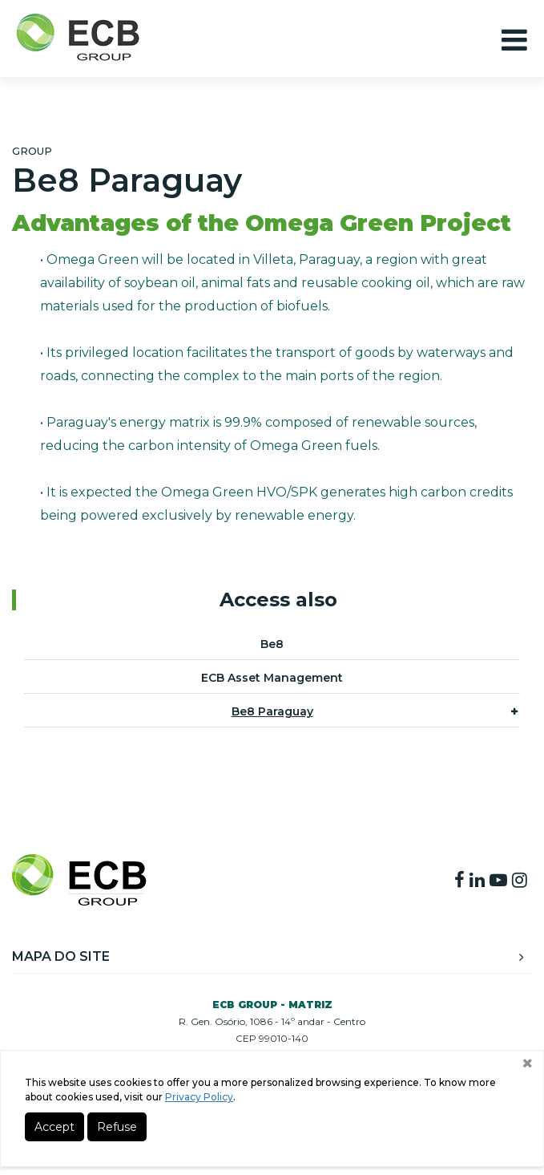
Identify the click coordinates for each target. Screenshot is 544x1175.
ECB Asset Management (272, 678)
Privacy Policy (199, 1097)
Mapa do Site (268, 956)
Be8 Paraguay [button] (375, 710)
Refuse (117, 1127)
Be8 (272, 644)
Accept (54, 1127)
